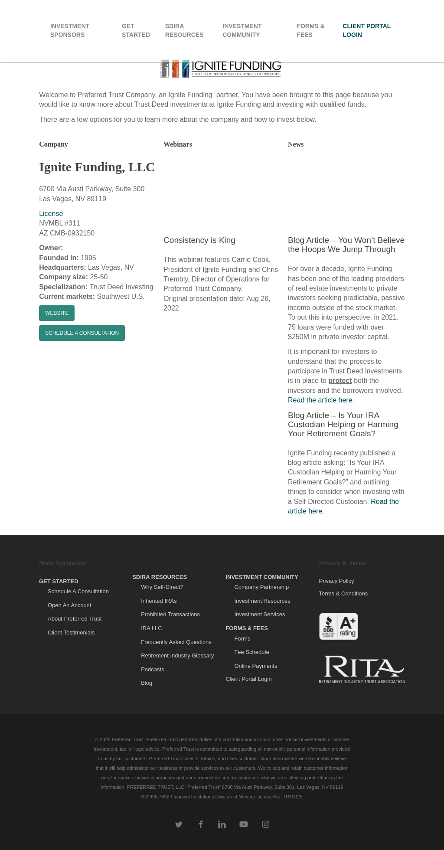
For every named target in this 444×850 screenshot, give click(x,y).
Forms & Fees (246, 628)
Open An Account (69, 605)
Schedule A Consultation (78, 591)
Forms (242, 638)
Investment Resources (262, 601)
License (51, 213)
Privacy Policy (336, 581)
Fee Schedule (251, 652)
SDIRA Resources (159, 577)
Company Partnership (261, 587)
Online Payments (255, 666)
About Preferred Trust (74, 618)
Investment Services (259, 614)
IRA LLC (151, 628)
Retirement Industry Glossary (177, 655)
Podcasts (152, 669)
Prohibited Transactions (170, 614)
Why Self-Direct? (162, 587)
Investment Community (261, 577)
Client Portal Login (248, 679)
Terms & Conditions (343, 593)
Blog (146, 683)
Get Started (58, 581)
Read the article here (320, 400)
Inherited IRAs (158, 601)
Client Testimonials (71, 632)
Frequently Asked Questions (176, 642)
